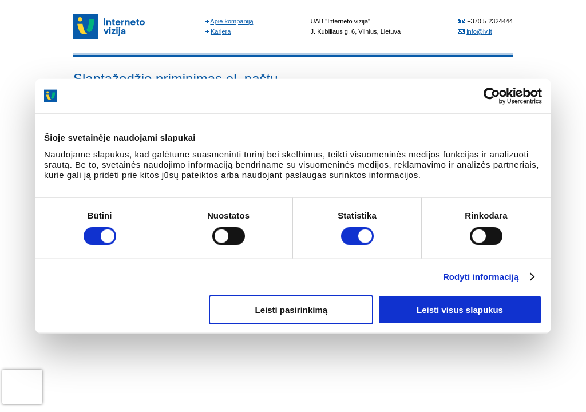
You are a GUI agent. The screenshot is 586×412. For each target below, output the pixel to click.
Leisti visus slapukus (460, 309)
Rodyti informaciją (481, 277)
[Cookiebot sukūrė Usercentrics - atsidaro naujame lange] (492, 96)
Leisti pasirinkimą (291, 309)
